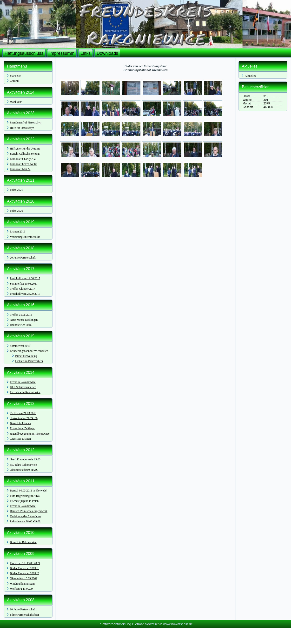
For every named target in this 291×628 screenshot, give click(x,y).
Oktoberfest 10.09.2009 (23, 578)
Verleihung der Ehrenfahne (25, 516)
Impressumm (61, 53)
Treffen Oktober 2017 (22, 288)
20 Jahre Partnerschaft (23, 257)
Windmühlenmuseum (22, 583)
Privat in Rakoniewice (23, 382)
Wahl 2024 (16, 101)
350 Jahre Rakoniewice (23, 464)
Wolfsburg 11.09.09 (21, 588)
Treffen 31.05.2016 (21, 314)
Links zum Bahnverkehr (29, 361)
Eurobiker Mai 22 (20, 169)
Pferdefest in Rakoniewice (25, 392)
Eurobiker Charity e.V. (23, 159)
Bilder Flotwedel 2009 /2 (24, 573)
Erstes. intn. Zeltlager (22, 428)
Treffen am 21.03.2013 (23, 413)
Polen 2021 (16, 189)
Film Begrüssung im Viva (25, 496)
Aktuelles (250, 75)
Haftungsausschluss (24, 53)
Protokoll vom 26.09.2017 (25, 293)
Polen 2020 (16, 210)
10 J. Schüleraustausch (23, 387)
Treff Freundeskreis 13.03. (25, 459)
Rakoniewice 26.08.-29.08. (25, 521)
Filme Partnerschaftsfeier (24, 614)
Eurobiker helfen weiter (23, 164)
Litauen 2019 (17, 231)
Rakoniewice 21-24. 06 (24, 418)
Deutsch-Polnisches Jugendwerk (28, 511)
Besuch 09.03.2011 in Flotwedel (28, 490)
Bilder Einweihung (26, 356)
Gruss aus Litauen (20, 438)
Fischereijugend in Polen (24, 501)
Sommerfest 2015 (20, 346)
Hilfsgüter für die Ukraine (25, 148)
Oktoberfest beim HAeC (24, 469)
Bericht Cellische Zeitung (25, 153)
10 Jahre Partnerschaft (23, 609)
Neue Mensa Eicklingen (24, 319)
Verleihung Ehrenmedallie (25, 237)
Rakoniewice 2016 (21, 325)
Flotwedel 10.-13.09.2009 (25, 563)
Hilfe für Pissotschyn (22, 128)
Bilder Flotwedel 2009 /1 (24, 568)
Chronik (14, 80)
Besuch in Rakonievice (23, 542)
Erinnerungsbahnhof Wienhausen (29, 351)
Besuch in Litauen (20, 423)
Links (85, 53)
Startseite (15, 75)
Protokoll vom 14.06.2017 (25, 278)
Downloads (107, 53)
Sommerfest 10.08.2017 (24, 283)
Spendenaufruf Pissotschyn (25, 122)
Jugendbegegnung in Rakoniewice (30, 433)
